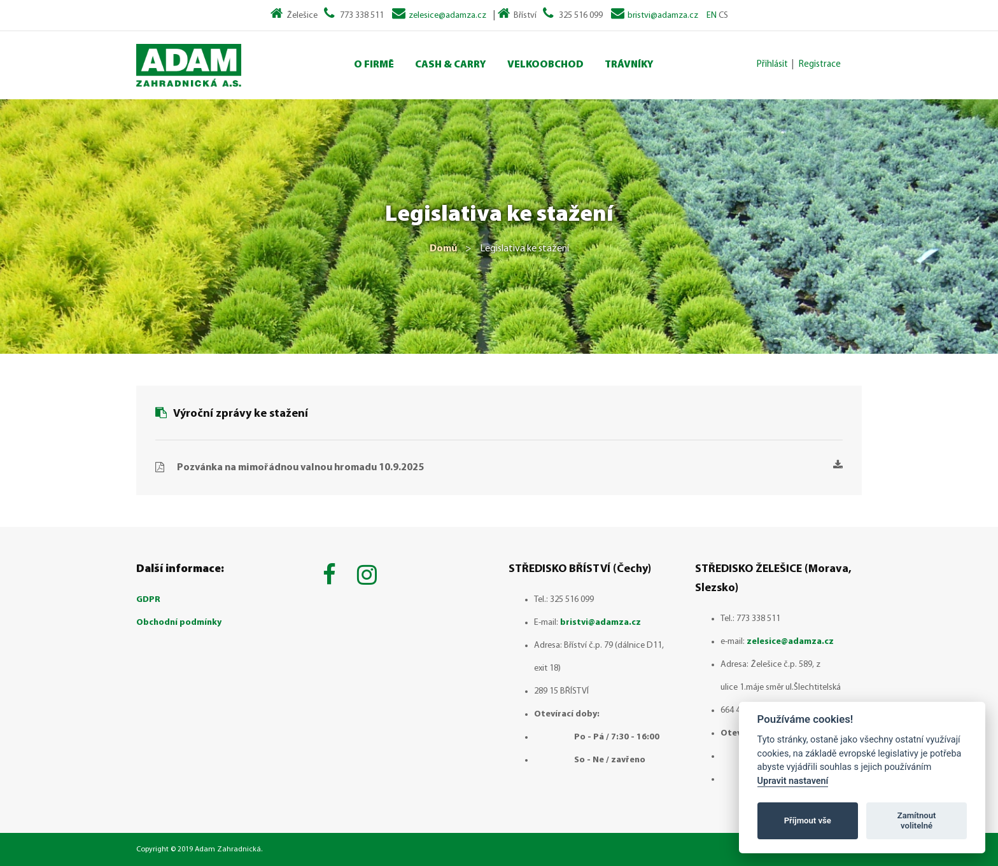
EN (711, 15)
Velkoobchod (545, 65)
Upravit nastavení (793, 781)
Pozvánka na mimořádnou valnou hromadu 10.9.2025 (510, 466)
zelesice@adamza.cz (447, 15)
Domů (443, 249)
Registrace (820, 64)
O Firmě (374, 65)
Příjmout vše (807, 820)
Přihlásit (772, 64)
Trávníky (629, 65)
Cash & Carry (450, 65)
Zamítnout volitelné (916, 820)
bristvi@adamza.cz (663, 15)
